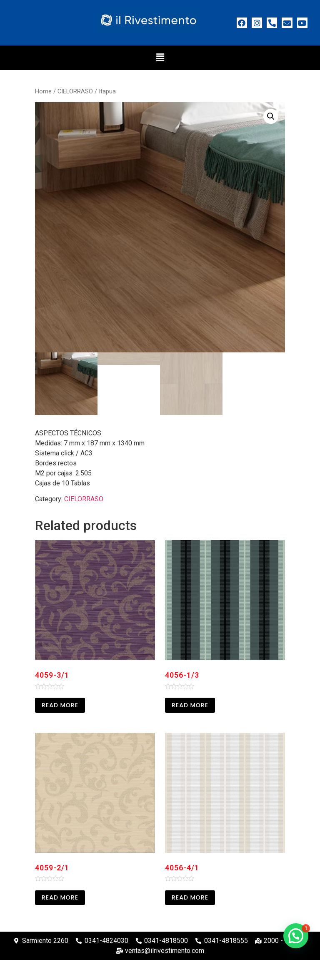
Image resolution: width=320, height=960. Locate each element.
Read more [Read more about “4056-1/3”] (190, 705)
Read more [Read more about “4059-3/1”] (60, 705)
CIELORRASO (75, 91)
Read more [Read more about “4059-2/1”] (60, 897)
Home (43, 91)
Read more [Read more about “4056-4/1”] (190, 897)
